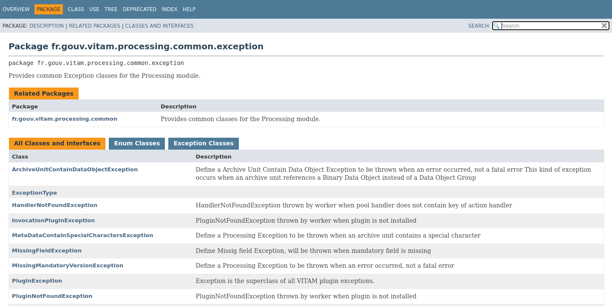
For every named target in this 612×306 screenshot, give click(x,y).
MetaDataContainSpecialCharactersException (82, 235)
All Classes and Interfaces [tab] (57, 143)
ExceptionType (34, 193)
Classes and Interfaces (159, 26)
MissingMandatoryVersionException (67, 265)
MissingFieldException (47, 250)
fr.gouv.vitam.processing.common (64, 119)
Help (189, 9)
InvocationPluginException (53, 220)
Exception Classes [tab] (203, 143)
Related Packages (94, 26)
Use (94, 9)
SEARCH (478, 26)
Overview (16, 9)
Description (46, 26)
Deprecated (140, 9)
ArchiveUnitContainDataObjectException (75, 169)
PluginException (37, 281)
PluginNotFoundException (52, 296)
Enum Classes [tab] (137, 143)
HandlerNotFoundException (54, 205)
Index (170, 9)
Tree (111, 9)
